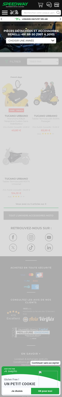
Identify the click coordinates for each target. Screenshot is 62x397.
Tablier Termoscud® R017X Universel (16, 182)
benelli (45, 25)
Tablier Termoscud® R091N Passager (45, 119)
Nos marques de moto (25, 25)
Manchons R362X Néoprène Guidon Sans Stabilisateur (16, 121)
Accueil (6, 25)
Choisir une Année (21, 40)
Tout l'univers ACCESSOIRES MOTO (31, 215)
